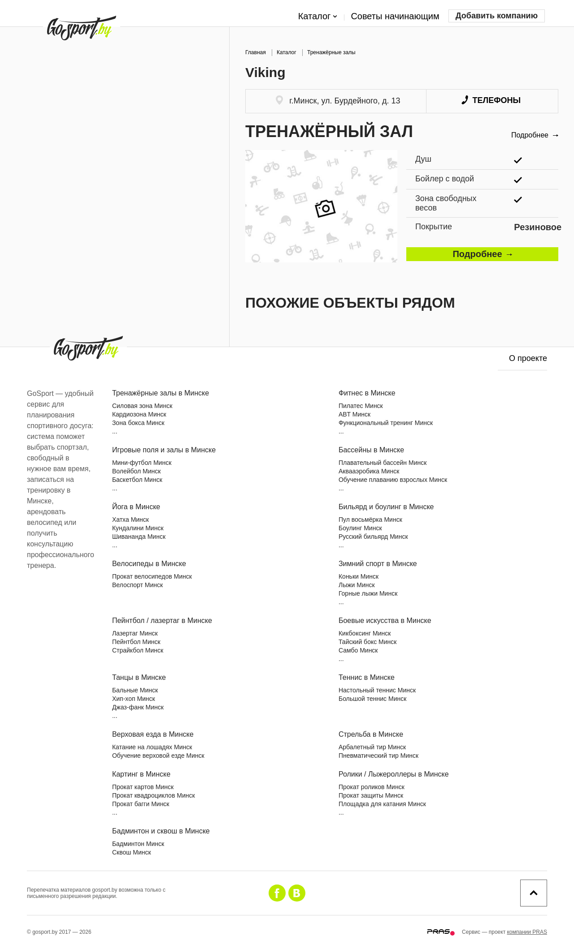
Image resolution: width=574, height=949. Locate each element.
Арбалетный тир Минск (372, 747)
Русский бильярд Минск (373, 536)
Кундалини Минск (138, 528)
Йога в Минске (136, 507)
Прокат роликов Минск (371, 786)
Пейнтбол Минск (136, 641)
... (114, 431)
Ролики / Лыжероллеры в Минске (394, 774)
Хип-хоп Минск (133, 698)
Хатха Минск (130, 519)
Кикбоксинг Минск (365, 633)
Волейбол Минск (136, 471)
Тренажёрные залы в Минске (160, 393)
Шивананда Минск (138, 536)
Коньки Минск (358, 576)
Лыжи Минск (357, 584)
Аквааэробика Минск (369, 471)
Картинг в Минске (141, 774)
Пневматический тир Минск (378, 755)
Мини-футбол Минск (141, 462)
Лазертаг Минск (135, 633)
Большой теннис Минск (372, 698)
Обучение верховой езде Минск (158, 755)
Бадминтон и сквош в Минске (161, 831)
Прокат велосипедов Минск (152, 576)
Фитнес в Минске (367, 393)
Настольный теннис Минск (377, 690)
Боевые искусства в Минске (385, 620)
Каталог (318, 16)
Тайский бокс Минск (368, 641)
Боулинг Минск (360, 528)
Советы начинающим (395, 16)
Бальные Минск (135, 690)
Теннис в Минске (367, 677)
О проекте (528, 358)
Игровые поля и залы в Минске (164, 450)
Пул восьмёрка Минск (370, 519)
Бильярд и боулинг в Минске (386, 507)
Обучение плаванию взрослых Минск (393, 479)
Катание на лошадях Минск (152, 747)
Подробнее (534, 135)
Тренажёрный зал (329, 131)
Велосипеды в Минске (149, 563)
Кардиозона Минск (139, 414)
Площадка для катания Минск (382, 803)
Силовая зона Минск (142, 405)
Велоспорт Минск (137, 584)
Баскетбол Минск (137, 479)
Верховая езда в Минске (153, 734)
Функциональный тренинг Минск (386, 422)
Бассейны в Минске (371, 450)
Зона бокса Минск (138, 422)
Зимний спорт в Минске (378, 563)
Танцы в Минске (139, 677)
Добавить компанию (497, 15)
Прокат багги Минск (141, 803)
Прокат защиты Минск (371, 795)
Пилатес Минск (361, 405)
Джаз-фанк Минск (138, 707)
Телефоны (491, 100)
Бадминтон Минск (138, 843)
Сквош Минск (131, 852)
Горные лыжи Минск (368, 593)
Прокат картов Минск (143, 786)
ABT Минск (354, 414)
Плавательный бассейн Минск (382, 462)
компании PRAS (527, 932)
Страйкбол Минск (137, 650)
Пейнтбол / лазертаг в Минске (162, 620)
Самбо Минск (358, 650)
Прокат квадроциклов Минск (153, 795)
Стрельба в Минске (371, 734)
